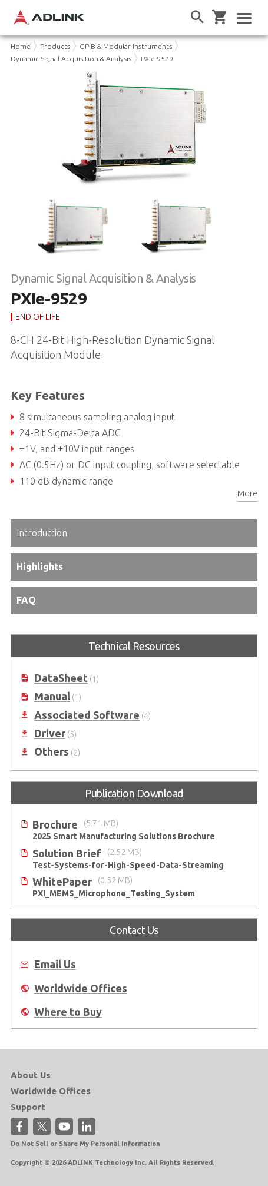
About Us (31, 1075)
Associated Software (87, 715)
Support (28, 1107)
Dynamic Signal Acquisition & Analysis (71, 58)
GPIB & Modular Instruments (126, 46)
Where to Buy (68, 1012)
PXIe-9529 (157, 58)
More (247, 493)
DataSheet (61, 678)
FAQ (26, 600)
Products (55, 46)
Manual (52, 696)
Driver (49, 733)
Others (51, 751)
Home (21, 46)
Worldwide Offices (80, 988)
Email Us (55, 964)
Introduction (41, 533)
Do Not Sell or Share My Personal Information (85, 1143)
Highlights (39, 566)
